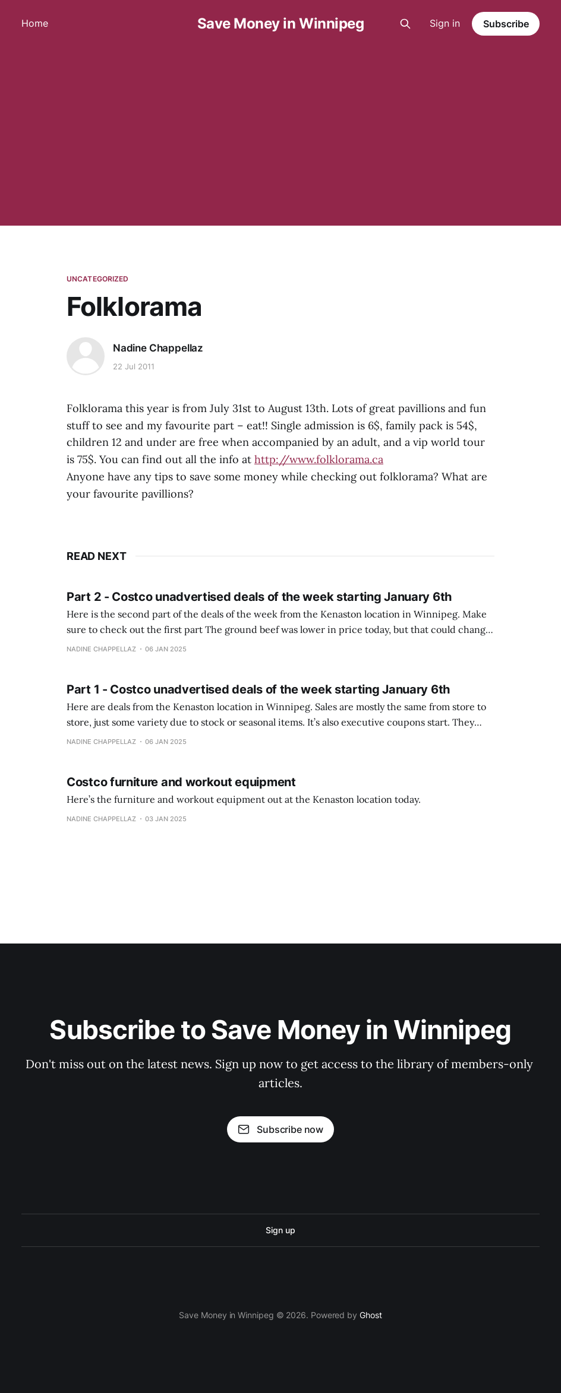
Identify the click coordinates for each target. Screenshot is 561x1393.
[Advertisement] (280, 136)
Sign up (280, 1230)
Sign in (445, 23)
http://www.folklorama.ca (318, 459)
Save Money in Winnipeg (280, 24)
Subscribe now (280, 1129)
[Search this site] (405, 24)
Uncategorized (98, 278)
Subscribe (506, 24)
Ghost (371, 1315)
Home (34, 23)
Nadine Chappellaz (158, 348)
